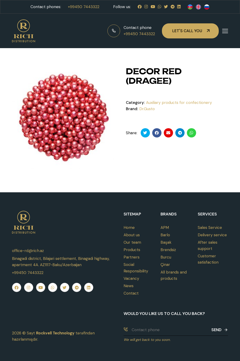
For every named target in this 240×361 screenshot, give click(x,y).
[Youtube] (153, 6)
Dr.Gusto (147, 108)
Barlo (165, 234)
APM (165, 227)
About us (132, 234)
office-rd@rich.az (28, 250)
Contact (131, 293)
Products (132, 249)
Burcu (166, 257)
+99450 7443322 (83, 6)
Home (129, 227)
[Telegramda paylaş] (180, 132)
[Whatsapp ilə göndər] (191, 132)
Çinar (165, 264)
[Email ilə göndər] (168, 132)
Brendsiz (168, 249)
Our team (132, 242)
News (129, 285)
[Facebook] (140, 6)
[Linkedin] (179, 6)
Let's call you (187, 30)
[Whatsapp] (159, 6)
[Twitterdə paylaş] (145, 132)
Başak (166, 242)
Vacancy (131, 278)
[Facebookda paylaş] (156, 132)
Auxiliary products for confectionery (179, 102)
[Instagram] (146, 6)
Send (219, 329)
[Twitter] (166, 6)
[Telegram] (172, 6)
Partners (132, 257)
